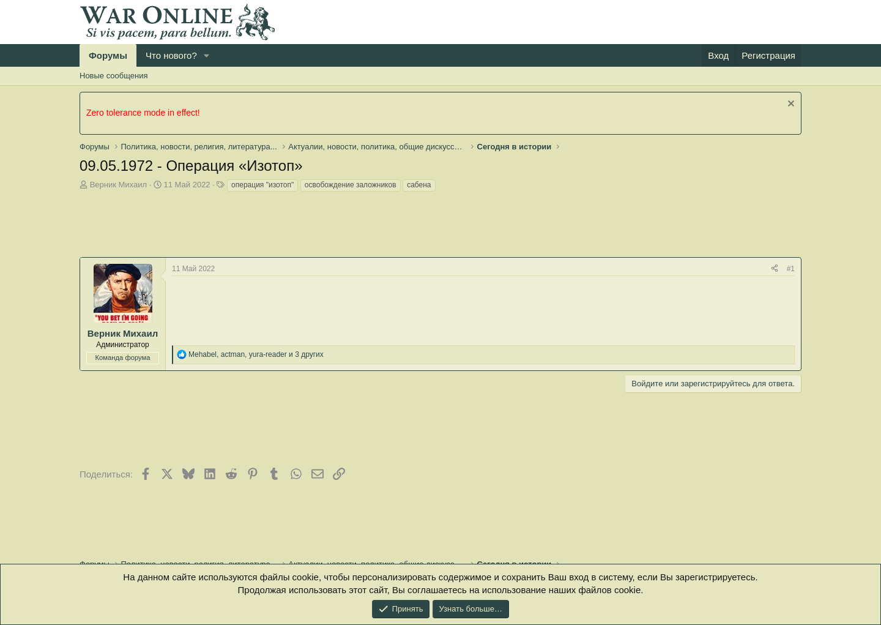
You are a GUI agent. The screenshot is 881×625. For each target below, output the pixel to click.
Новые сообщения (114, 75)
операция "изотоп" (262, 185)
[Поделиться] (774, 269)
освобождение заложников (350, 185)
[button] (206, 55)
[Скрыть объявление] (789, 105)
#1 (791, 268)
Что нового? (171, 55)
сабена (419, 185)
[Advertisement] (302, 226)
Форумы (108, 55)
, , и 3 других (256, 354)
